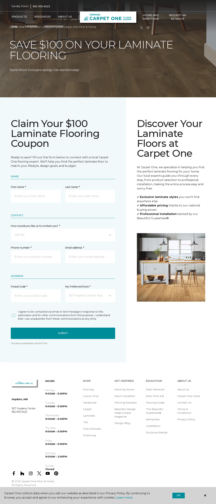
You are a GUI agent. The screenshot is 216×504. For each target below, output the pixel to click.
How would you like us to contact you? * (35, 226)
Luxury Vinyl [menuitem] (91, 396)
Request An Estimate (177, 17)
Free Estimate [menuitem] (92, 428)
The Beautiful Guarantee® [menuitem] (154, 411)
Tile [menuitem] (85, 422)
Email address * (74, 247)
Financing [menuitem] (89, 435)
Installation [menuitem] (153, 426)
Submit (63, 333)
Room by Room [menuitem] (124, 389)
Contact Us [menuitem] (184, 402)
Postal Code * (19, 286)
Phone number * (21, 247)
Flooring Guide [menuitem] (155, 402)
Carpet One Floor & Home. (38, 481)
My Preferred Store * (77, 286)
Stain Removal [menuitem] (155, 389)
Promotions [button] (54, 26)
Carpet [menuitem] (87, 409)
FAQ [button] (14, 26)
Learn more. (124, 497)
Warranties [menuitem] (153, 419)
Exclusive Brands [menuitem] (157, 432)
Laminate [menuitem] (89, 415)
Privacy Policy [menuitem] (186, 419)
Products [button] (19, 16)
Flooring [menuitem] (88, 389)
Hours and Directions (151, 17)
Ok (178, 495)
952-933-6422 (41, 6)
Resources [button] (42, 16)
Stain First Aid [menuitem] (155, 396)
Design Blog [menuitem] (122, 423)
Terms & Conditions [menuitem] (184, 411)
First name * (18, 187)
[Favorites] (148, 28)
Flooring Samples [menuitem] (125, 402)
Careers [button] (31, 26)
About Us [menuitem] (183, 389)
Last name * (72, 187)
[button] (141, 28)
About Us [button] (65, 16)
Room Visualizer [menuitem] (124, 396)
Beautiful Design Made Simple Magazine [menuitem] (125, 413)
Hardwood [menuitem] (89, 402)
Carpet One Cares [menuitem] (188, 396)
